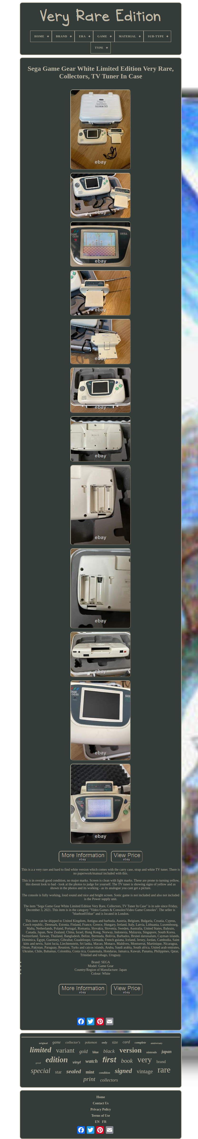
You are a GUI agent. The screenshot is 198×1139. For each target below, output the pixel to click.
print (89, 1079)
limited (40, 1049)
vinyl (76, 1062)
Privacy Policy (101, 1109)
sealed (73, 1071)
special (40, 1070)
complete (140, 1042)
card (126, 1042)
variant (65, 1050)
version (130, 1050)
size (115, 1042)
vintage (145, 1071)
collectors (109, 1079)
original (43, 1043)
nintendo (151, 1052)
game (57, 1042)
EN (97, 1122)
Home (101, 1097)
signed (123, 1070)
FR (104, 1122)
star (58, 1071)
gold (83, 1051)
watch (92, 1061)
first (109, 1060)
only (104, 1042)
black (109, 1051)
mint (90, 1072)
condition (104, 1072)
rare (164, 1069)
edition (57, 1059)
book (127, 1061)
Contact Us (101, 1103)
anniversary (156, 1043)
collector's (72, 1042)
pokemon (91, 1042)
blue (95, 1052)
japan (167, 1051)
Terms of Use (100, 1115)
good (38, 1062)
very (144, 1059)
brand (161, 1061)
